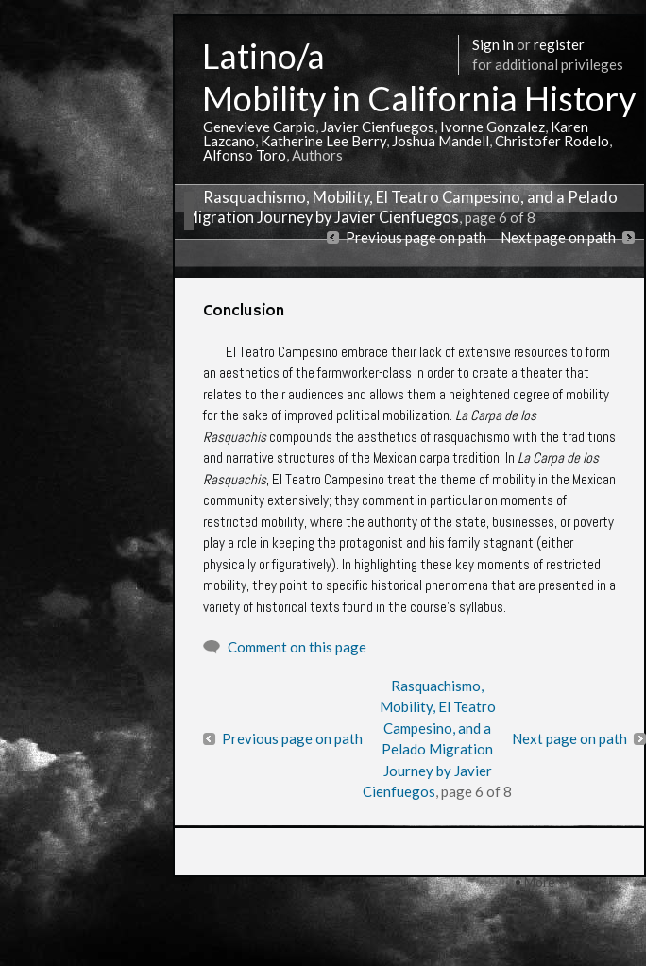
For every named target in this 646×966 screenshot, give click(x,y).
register (559, 44)
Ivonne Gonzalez (492, 126)
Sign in (493, 44)
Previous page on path (416, 237)
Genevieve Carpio (259, 126)
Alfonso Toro (244, 154)
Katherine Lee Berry (323, 140)
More (539, 881)
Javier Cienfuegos (377, 126)
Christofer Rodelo (552, 140)
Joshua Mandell (440, 140)
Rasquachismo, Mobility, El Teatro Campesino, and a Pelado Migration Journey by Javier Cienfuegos (401, 207)
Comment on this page (297, 646)
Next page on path (558, 237)
